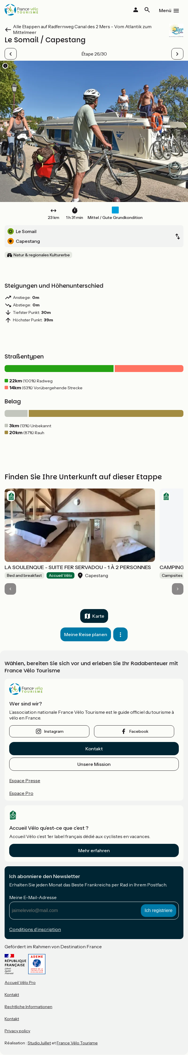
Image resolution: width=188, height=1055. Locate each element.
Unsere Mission (94, 764)
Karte (98, 616)
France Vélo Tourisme (77, 1043)
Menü (165, 10)
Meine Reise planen (85, 634)
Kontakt (94, 748)
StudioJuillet (39, 1043)
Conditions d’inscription (35, 929)
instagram (54, 731)
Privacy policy (17, 1030)
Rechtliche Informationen (28, 1006)
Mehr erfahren (94, 850)
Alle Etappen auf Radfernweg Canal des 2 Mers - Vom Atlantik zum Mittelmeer (82, 29)
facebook (138, 731)
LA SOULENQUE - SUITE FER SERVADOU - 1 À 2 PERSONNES (78, 567)
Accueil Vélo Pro (20, 982)
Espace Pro (21, 793)
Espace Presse (24, 780)
